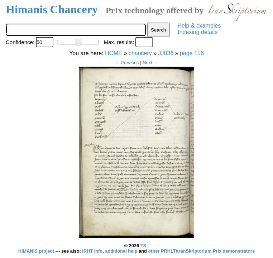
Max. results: (119, 42)
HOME (113, 53)
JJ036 (166, 53)
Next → (150, 62)
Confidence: (20, 42)
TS (143, 245)
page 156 (192, 53)
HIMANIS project (37, 251)
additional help (122, 251)
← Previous (127, 62)
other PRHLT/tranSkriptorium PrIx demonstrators (201, 251)
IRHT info (92, 251)
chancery (140, 53)
